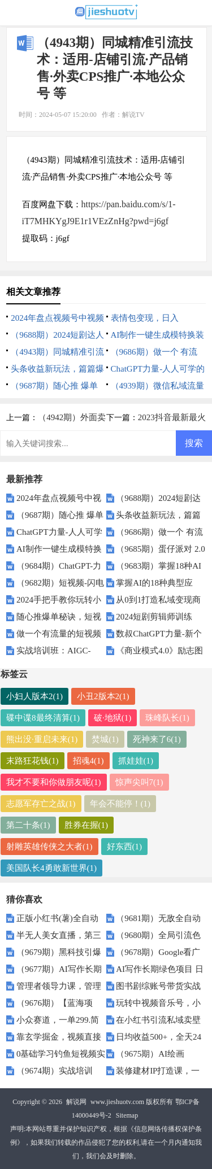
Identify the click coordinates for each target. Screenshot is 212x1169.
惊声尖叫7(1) (139, 782)
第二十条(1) (28, 825)
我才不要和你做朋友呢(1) (53, 782)
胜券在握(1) (86, 825)
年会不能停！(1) (120, 803)
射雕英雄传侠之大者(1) (49, 846)
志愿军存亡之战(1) (41, 803)
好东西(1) (124, 846)
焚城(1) (105, 739)
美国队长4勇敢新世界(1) (51, 868)
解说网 (76, 1102)
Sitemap (127, 1115)
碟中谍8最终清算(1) (43, 717)
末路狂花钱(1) (32, 760)
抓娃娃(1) (136, 760)
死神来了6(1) (157, 739)
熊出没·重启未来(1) (41, 739)
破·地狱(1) (112, 717)
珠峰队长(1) (167, 717)
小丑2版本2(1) (103, 696)
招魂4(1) (88, 760)
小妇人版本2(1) (34, 696)
